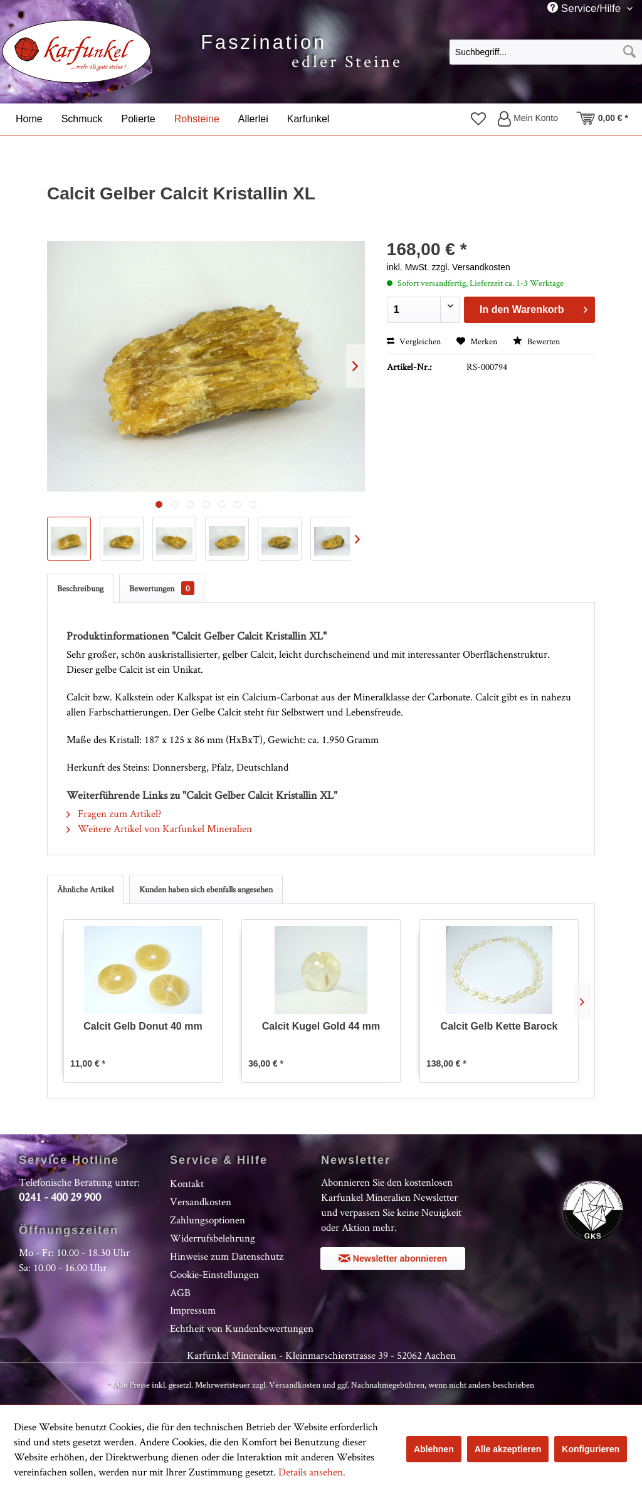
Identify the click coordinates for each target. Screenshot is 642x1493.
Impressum (193, 1310)
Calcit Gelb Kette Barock (499, 1026)
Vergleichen (414, 341)
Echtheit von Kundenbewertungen (241, 1328)
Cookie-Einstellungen (214, 1274)
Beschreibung (80, 588)
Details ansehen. (311, 1472)
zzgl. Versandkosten (470, 267)
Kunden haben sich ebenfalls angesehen (206, 889)
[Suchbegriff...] (546, 52)
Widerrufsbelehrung (212, 1238)
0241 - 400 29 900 (60, 1197)
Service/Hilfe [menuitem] (585, 8)
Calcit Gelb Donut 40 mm (142, 1026)
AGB (180, 1292)
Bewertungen (161, 588)
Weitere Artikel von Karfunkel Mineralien (159, 828)
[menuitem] (546, 51)
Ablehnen (434, 1449)
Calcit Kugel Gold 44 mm (321, 1026)
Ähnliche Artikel (85, 889)
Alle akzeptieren (508, 1449)
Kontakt (187, 1183)
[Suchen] (629, 52)
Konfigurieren (590, 1449)
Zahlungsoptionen (207, 1220)
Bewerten (536, 341)
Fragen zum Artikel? (114, 813)
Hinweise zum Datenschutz (226, 1256)
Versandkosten (200, 1201)
